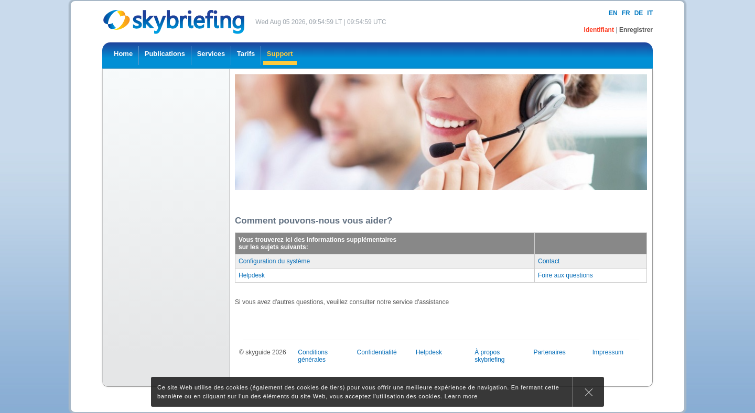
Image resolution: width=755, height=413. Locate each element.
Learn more (461, 396)
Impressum (607, 352)
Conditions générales (313, 356)
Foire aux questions (565, 275)
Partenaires (549, 352)
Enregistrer (636, 30)
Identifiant (600, 30)
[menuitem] (123, 55)
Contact (548, 261)
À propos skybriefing (489, 356)
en (613, 13)
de (638, 13)
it (650, 13)
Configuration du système (274, 261)
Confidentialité (377, 352)
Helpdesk (252, 275)
